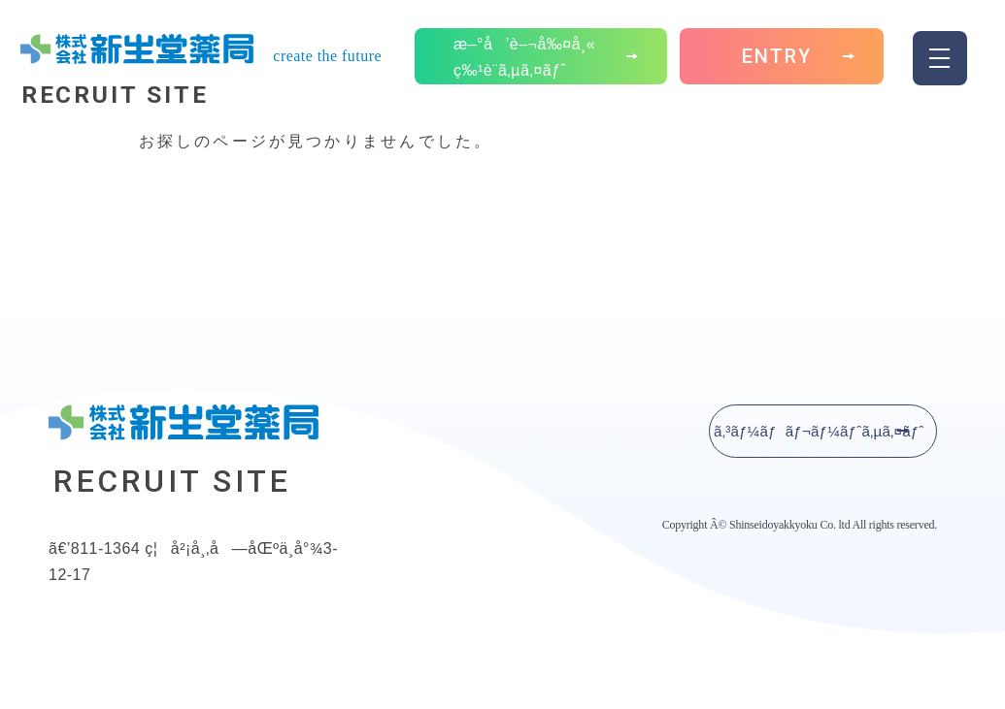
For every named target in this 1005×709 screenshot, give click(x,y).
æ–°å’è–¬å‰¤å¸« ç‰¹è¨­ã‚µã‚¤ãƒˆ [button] (524, 67)
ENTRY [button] (777, 68)
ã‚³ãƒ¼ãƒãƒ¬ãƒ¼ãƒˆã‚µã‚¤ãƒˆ (816, 431)
